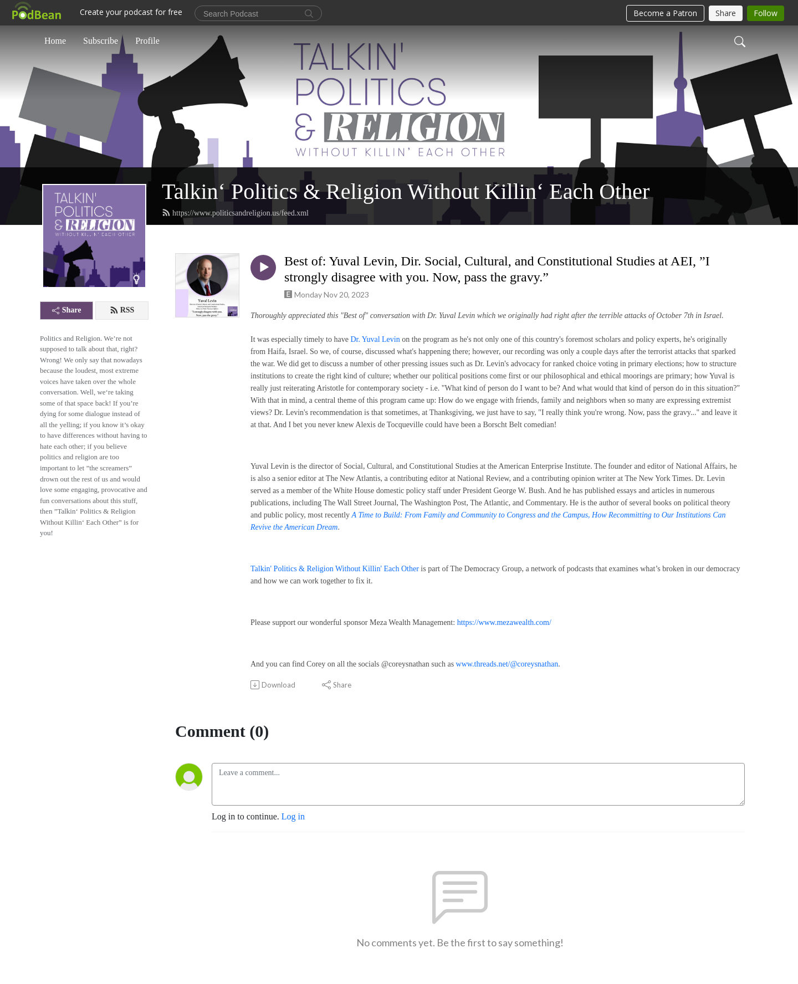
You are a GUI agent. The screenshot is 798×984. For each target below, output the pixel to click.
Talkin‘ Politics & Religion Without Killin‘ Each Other (405, 191)
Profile (147, 40)
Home (55, 40)
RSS (122, 310)
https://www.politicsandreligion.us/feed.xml (235, 212)
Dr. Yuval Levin (375, 339)
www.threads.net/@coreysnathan (507, 664)
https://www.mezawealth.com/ (504, 622)
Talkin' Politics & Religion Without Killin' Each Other (334, 569)
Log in (293, 816)
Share (66, 310)
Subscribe (100, 40)
